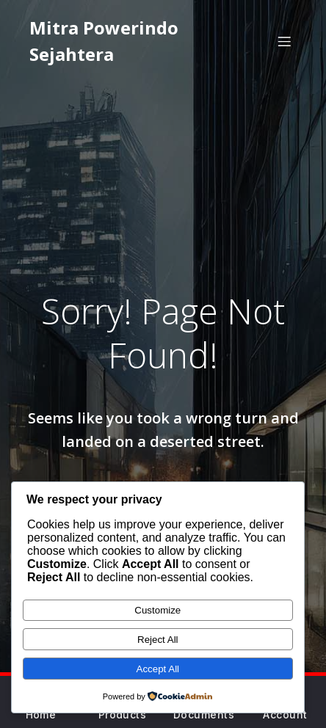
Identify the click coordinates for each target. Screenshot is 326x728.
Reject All (157, 639)
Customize (157, 610)
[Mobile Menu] (284, 41)
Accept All (158, 668)
